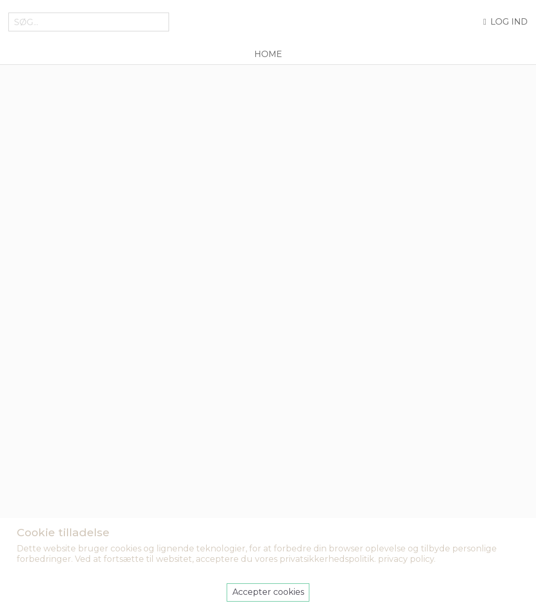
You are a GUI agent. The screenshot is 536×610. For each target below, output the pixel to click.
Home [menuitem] (268, 54)
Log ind (505, 22)
